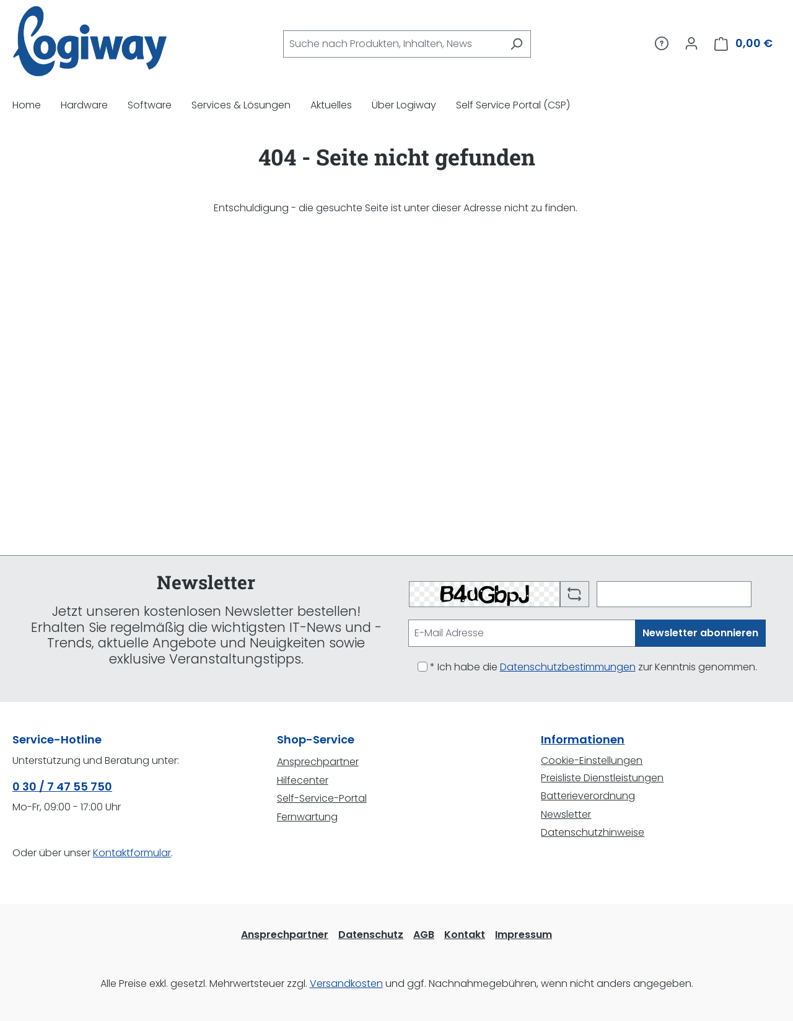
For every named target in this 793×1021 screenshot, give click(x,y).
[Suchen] (516, 44)
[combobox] (392, 44)
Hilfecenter (302, 780)
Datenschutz (370, 934)
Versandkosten (346, 983)
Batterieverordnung (588, 796)
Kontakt (464, 934)
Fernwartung (307, 817)
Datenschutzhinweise (592, 832)
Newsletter (566, 814)
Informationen (582, 739)
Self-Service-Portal (322, 798)
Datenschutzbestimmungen (568, 667)
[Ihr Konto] (691, 43)
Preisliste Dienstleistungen (602, 778)
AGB (423, 934)
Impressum (523, 934)
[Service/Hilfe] (662, 43)
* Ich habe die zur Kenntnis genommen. (593, 667)
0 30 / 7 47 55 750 (62, 786)
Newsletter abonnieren (700, 633)
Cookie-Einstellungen (591, 760)
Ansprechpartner (318, 762)
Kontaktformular (132, 853)
